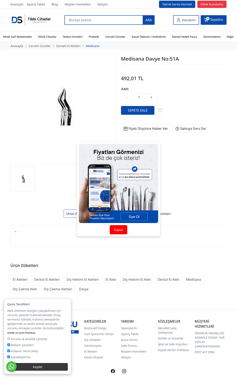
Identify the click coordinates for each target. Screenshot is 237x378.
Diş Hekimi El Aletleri (83, 279)
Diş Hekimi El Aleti (137, 279)
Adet (125, 89)
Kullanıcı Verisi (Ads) (22, 351)
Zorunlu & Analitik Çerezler (27, 339)
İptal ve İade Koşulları (173, 344)
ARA (148, 20)
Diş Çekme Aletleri (58, 289)
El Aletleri (20, 279)
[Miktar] (139, 97)
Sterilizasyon (92, 346)
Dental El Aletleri (47, 279)
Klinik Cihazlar (93, 357)
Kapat (118, 229)
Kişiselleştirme (18, 357)
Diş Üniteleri (92, 340)
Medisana (193, 279)
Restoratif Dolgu (95, 328)
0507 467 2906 (204, 352)
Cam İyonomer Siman (99, 334)
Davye (83, 289)
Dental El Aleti (168, 279)
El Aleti (111, 279)
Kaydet (37, 367)
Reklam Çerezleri (20, 345)
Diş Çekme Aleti (25, 289)
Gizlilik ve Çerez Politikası (21, 332)
